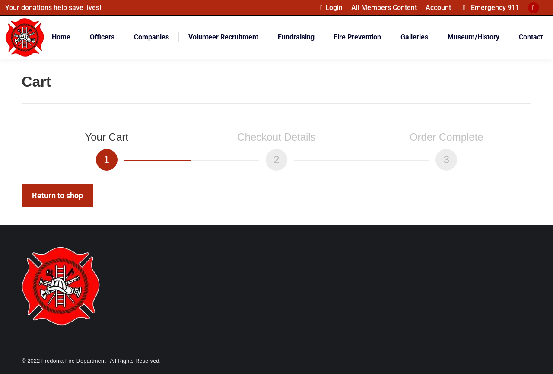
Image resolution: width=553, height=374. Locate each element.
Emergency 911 (495, 7)
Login (331, 8)
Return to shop (57, 195)
